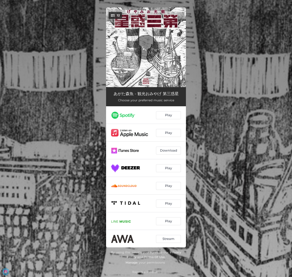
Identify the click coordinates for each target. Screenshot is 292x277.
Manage (132, 262)
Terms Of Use (154, 257)
